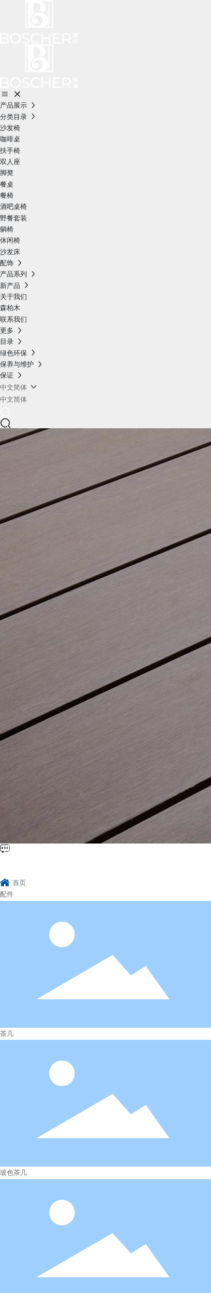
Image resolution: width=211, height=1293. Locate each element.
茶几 (6, 1033)
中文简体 (13, 399)
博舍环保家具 (46, 864)
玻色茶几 (13, 1172)
